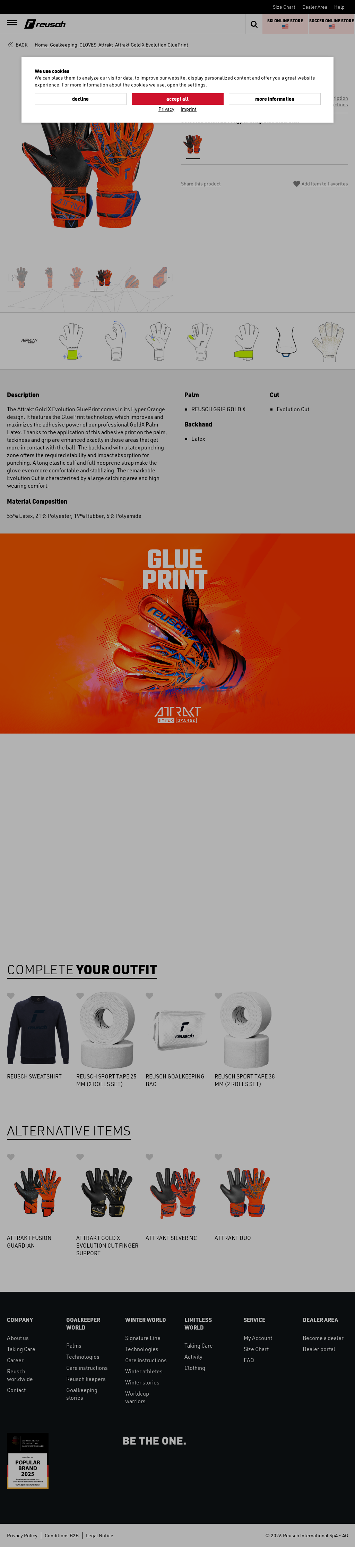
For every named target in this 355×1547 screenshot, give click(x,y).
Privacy (166, 109)
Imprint (189, 109)
